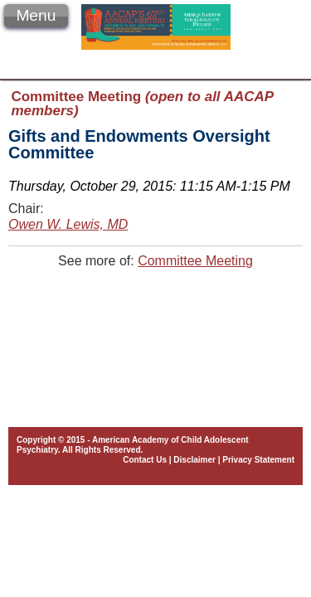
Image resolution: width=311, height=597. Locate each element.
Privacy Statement (258, 459)
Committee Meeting (195, 261)
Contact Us (145, 459)
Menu (36, 15)
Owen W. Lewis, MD (68, 224)
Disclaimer (194, 459)
